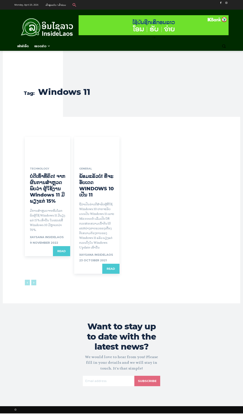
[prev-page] (27, 283)
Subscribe (147, 381)
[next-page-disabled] (33, 283)
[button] (74, 5)
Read (61, 251)
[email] (108, 381)
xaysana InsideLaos (47, 237)
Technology (41, 168)
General (86, 168)
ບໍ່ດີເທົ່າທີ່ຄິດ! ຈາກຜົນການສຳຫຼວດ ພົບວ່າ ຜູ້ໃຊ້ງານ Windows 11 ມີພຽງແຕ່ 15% (47, 188)
